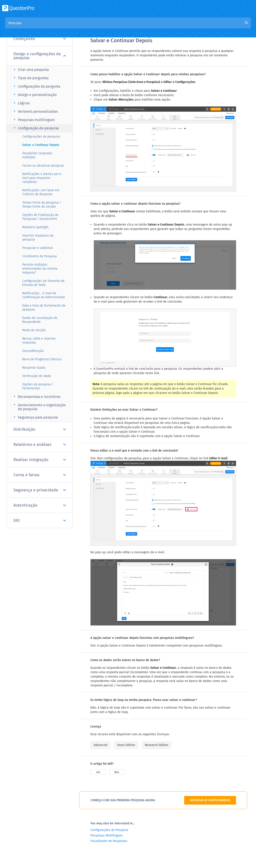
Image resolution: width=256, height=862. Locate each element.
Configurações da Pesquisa (109, 830)
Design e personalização (34, 94)
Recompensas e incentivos (36, 396)
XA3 (39, 520)
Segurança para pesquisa (35, 417)
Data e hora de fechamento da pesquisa (43, 307)
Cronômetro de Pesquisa (39, 256)
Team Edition (126, 745)
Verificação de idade (36, 376)
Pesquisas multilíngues (33, 119)
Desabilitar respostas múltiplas (37, 155)
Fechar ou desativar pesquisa (43, 165)
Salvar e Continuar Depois (40, 145)
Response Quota (33, 367)
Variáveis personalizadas (35, 111)
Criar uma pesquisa (30, 69)
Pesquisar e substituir (37, 248)
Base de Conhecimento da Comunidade (144, 27)
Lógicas (21, 103)
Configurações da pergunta (36, 86)
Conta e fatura (39, 474)
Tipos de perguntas (30, 77)
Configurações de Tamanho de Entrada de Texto (43, 283)
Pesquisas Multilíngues (106, 835)
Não (116, 772)
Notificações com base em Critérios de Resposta (40, 192)
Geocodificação (33, 351)
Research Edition (156, 745)
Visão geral (99, 27)
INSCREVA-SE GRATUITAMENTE (210, 800)
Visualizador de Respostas (108, 841)
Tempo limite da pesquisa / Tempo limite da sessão (41, 204)
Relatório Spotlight (35, 227)
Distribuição (39, 429)
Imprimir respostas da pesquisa (37, 237)
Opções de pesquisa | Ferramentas (37, 386)
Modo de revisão (34, 330)
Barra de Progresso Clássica (41, 359)
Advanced (100, 745)
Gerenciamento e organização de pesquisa (39, 407)
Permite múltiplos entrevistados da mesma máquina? (39, 268)
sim (98, 772)
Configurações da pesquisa (41, 136)
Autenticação (39, 505)
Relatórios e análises (39, 444)
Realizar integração (39, 459)
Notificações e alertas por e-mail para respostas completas (42, 178)
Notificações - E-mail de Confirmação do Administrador (43, 295)
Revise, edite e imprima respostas (39, 340)
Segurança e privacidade (39, 490)
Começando (39, 38)
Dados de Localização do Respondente (39, 320)
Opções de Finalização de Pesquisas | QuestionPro (40, 217)
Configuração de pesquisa (35, 128)
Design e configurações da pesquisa (39, 55)
